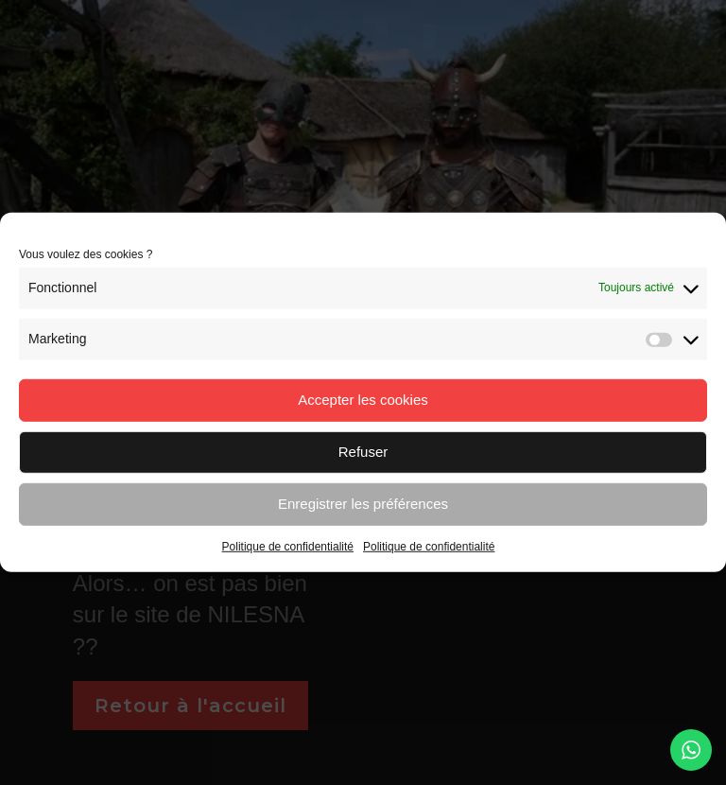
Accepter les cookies (363, 400)
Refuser (363, 452)
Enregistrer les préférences (363, 504)
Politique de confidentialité (288, 545)
